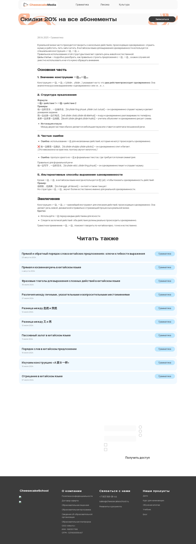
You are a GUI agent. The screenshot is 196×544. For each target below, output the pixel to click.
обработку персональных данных (135, 445)
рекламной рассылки (158, 449)
